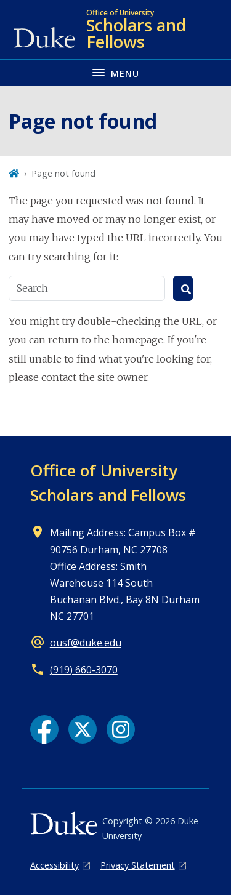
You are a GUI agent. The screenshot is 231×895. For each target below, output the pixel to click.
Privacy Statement (137, 865)
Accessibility (54, 865)
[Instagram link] (121, 729)
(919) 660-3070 (84, 669)
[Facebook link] (44, 729)
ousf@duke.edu (85, 642)
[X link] (82, 729)
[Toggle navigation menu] (115, 72)
